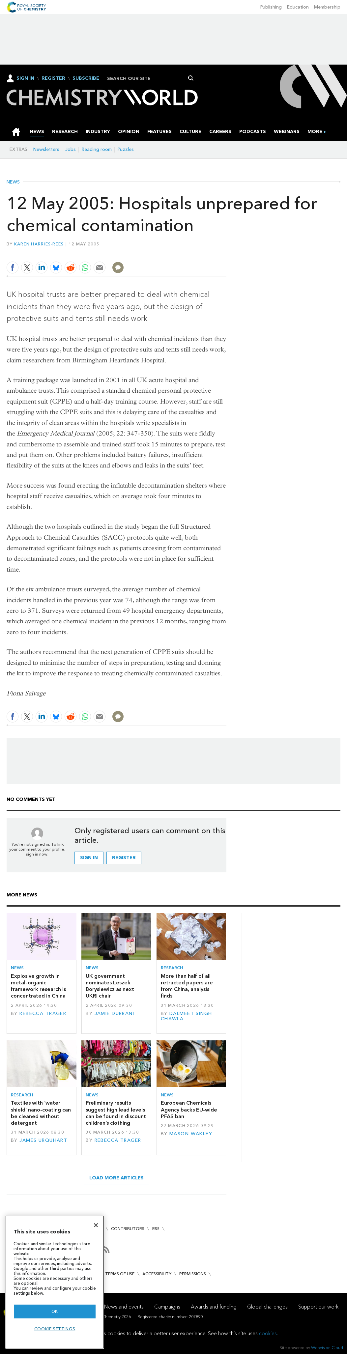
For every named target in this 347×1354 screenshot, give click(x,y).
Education (298, 7)
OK (54, 1311)
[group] (314, 131)
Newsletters (46, 149)
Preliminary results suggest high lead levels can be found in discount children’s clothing (116, 1113)
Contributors (127, 1228)
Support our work (318, 1307)
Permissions (192, 1273)
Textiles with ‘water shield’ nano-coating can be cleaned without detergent (41, 1113)
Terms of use (119, 1273)
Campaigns (167, 1307)
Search (190, 78)
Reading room (97, 149)
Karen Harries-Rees (39, 243)
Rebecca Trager (42, 1013)
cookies (268, 1333)
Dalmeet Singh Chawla (186, 1016)
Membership (327, 7)
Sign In (25, 78)
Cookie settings (54, 1328)
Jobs (70, 149)
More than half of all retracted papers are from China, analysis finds (187, 986)
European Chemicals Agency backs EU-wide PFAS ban (189, 1109)
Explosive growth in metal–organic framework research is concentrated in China (38, 986)
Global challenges (267, 1307)
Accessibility (156, 1273)
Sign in (89, 857)
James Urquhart (43, 1140)
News (13, 182)
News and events (124, 1307)
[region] (54, 1282)
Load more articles (116, 1178)
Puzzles (126, 149)
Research (172, 967)
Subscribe (85, 78)
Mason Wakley (190, 1134)
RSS (155, 1228)
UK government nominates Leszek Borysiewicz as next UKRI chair (110, 986)
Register (53, 78)
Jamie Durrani (114, 1013)
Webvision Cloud (327, 1347)
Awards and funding (214, 1307)
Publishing (271, 7)
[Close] (96, 1225)
